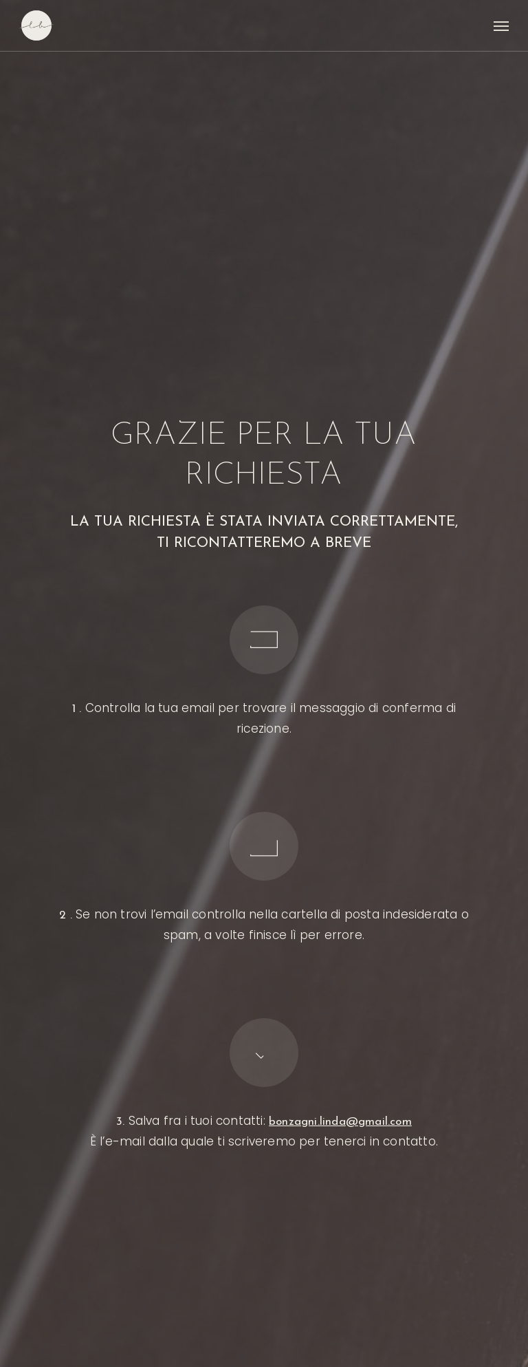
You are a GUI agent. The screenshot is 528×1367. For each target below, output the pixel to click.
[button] (501, 25)
